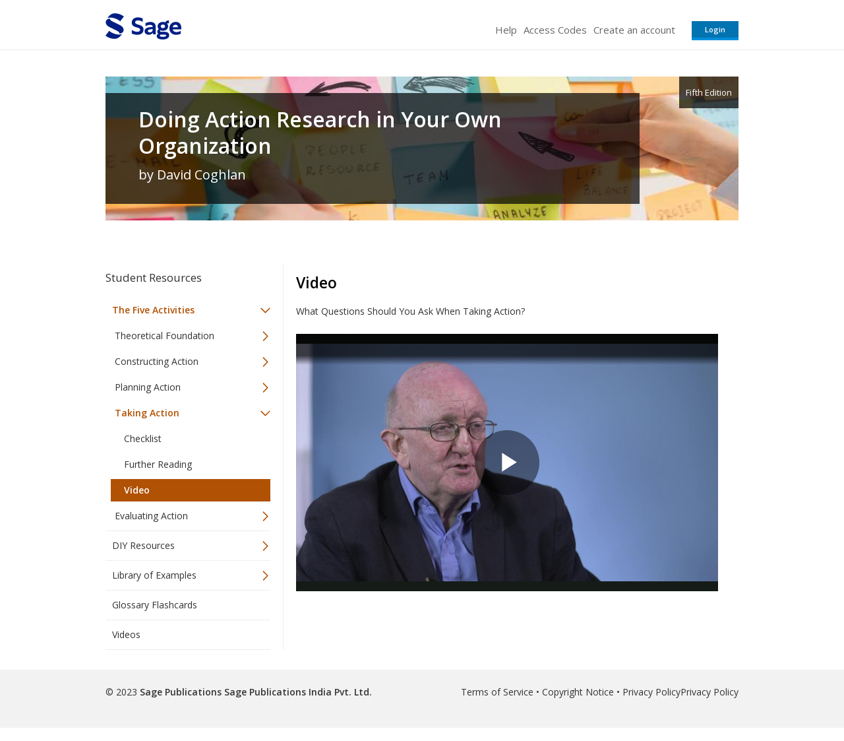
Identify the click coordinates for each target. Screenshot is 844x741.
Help (506, 29)
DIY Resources (143, 545)
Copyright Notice (578, 692)
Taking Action (147, 412)
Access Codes (555, 29)
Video (137, 490)
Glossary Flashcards (154, 604)
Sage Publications (181, 692)
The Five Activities (153, 310)
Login (715, 29)
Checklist (143, 438)
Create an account (634, 29)
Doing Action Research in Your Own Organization (320, 132)
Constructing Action (156, 361)
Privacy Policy (651, 692)
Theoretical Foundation (164, 335)
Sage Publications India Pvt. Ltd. (297, 692)
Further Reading (158, 464)
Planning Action (148, 387)
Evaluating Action (151, 515)
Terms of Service (497, 692)
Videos (126, 634)
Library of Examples (154, 575)
